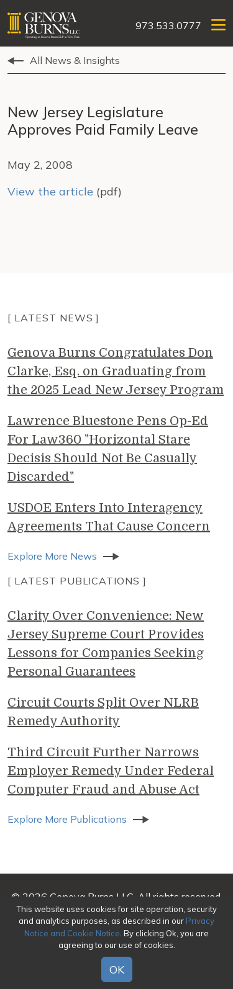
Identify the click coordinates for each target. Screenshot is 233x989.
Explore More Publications (67, 819)
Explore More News (52, 556)
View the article (50, 191)
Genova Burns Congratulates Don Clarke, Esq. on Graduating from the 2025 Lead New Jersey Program (115, 371)
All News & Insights (75, 60)
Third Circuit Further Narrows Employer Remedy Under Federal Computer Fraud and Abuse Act (110, 771)
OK (116, 969)
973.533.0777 (168, 25)
